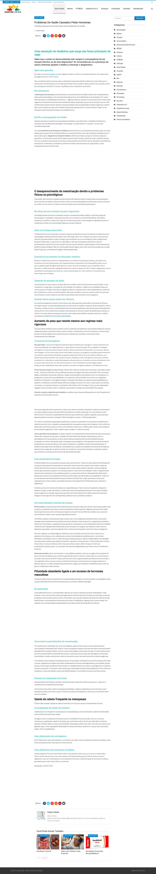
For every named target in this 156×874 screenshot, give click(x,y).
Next (45, 858)
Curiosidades (121, 41)
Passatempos (121, 90)
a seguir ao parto (55, 74)
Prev (39, 858)
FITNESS (79, 9)
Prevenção (115, 9)
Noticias (120, 82)
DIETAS (119, 48)
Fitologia (120, 63)
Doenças (104, 9)
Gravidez (126, 9)
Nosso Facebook (58, 2)
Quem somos (26, 2)
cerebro (119, 37)
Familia (119, 56)
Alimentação (138, 9)
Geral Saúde (59, 9)
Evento (34, 2)
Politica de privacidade (45, 2)
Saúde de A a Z (92, 9)
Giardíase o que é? (44, 851)
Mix (118, 78)
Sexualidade (121, 116)
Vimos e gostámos (123, 119)
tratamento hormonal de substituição (57, 316)
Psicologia (120, 97)
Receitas (120, 101)
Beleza (70, 9)
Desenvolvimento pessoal (126, 45)
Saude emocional (123, 108)
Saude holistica (122, 112)
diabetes (72, 553)
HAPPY (119, 75)
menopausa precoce (61, 306)
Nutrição (120, 86)
